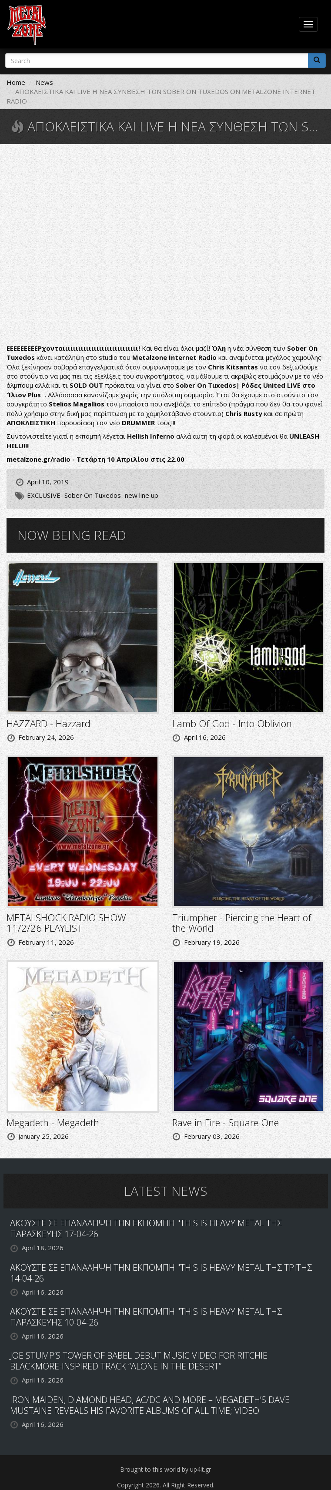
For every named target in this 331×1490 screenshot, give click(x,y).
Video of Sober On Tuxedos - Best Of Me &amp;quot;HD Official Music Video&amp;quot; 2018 (165, 245)
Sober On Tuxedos (92, 495)
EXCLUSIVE (43, 495)
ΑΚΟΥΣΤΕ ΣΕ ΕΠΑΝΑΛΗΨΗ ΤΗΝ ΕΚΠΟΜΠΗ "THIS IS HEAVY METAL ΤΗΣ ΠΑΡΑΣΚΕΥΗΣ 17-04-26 (146, 1228)
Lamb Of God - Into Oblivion (232, 723)
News (44, 82)
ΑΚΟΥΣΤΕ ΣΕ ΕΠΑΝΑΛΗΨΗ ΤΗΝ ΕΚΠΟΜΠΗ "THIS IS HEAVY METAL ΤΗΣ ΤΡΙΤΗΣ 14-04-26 (161, 1273)
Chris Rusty (244, 413)
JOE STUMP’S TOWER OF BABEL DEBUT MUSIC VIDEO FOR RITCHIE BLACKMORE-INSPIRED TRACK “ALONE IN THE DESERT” (138, 1360)
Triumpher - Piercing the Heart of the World (241, 922)
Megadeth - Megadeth (53, 1122)
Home (16, 82)
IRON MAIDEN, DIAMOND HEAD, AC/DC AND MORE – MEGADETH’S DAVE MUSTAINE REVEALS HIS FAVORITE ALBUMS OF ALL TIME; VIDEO (150, 1405)
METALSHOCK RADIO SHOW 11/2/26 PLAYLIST (66, 922)
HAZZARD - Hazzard (48, 723)
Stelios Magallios (77, 403)
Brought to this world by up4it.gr (165, 1469)
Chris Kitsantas (233, 366)
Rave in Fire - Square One (225, 1122)
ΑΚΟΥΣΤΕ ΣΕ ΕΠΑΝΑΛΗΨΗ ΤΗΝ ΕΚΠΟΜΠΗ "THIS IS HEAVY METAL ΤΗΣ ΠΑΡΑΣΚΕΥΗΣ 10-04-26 (146, 1316)
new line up (141, 495)
